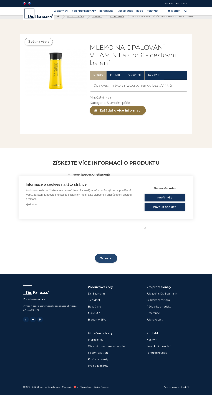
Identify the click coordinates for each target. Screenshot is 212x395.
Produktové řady (75, 16)
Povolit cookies (164, 207)
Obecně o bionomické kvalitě (106, 346)
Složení (134, 75)
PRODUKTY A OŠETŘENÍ (54, 11)
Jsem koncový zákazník (91, 175)
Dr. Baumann (96, 293)
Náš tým (152, 339)
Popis (98, 75)
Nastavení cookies (165, 188)
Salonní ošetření (98, 352)
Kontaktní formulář (159, 346)
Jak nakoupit (155, 319)
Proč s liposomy (98, 365)
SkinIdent (97, 16)
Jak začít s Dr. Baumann (162, 293)
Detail (115, 75)
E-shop (174, 11)
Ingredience (125, 11)
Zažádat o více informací (117, 110)
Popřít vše (164, 197)
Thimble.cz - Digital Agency (94, 387)
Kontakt (152, 11)
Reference (106, 11)
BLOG (139, 11)
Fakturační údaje (157, 352)
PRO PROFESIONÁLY (84, 11)
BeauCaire (94, 306)
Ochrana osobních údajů (176, 387)
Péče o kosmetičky (159, 306)
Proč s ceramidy (98, 359)
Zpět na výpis (38, 41)
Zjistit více (31, 204)
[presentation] (106, 242)
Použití (154, 75)
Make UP (94, 313)
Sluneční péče (117, 16)
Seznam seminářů (158, 300)
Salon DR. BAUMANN (176, 3)
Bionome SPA (97, 319)
